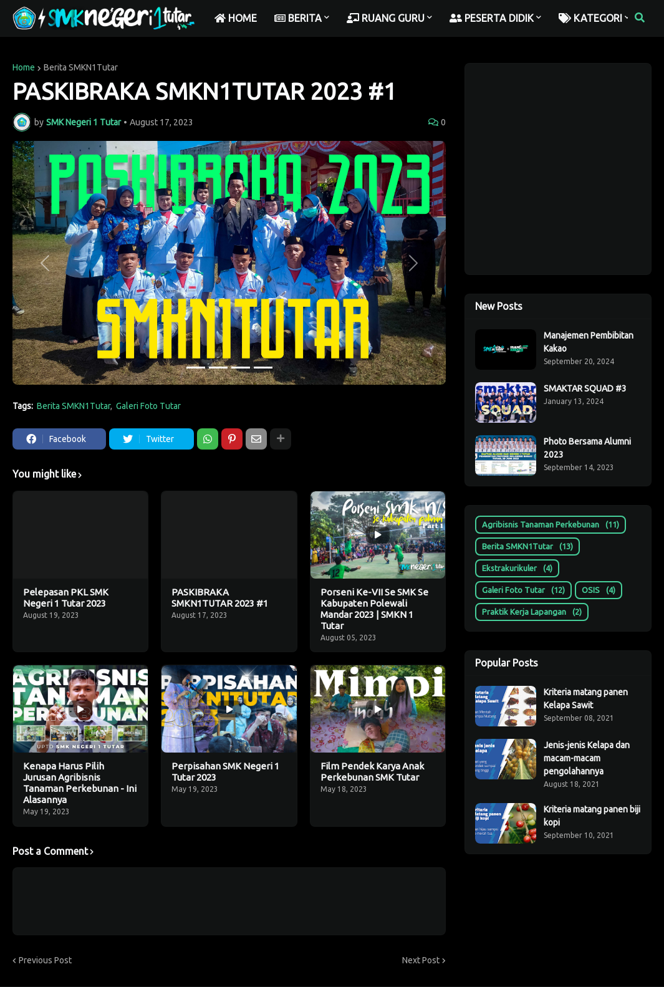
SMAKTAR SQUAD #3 (585, 388)
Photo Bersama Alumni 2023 (587, 448)
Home (23, 67)
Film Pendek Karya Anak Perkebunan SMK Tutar (372, 771)
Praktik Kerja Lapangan (532, 612)
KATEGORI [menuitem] (590, 18)
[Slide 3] (240, 367)
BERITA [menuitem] (298, 18)
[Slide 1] (195, 367)
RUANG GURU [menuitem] (386, 18)
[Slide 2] (218, 367)
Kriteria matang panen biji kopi (592, 815)
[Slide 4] (263, 367)
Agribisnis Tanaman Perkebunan (550, 524)
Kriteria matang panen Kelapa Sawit (586, 698)
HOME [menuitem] (235, 18)
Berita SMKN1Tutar (81, 67)
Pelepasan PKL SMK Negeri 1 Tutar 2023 (65, 598)
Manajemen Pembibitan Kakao (588, 342)
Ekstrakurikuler (517, 568)
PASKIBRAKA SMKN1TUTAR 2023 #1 (219, 598)
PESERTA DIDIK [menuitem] (492, 18)
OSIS (598, 590)
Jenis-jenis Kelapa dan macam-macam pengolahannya (587, 758)
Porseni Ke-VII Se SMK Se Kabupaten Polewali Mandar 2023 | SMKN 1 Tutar (374, 609)
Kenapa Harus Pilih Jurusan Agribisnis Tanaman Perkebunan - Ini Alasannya (80, 783)
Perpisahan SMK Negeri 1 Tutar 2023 (225, 771)
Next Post (421, 960)
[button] (640, 18)
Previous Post (45, 960)
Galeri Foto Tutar (148, 406)
